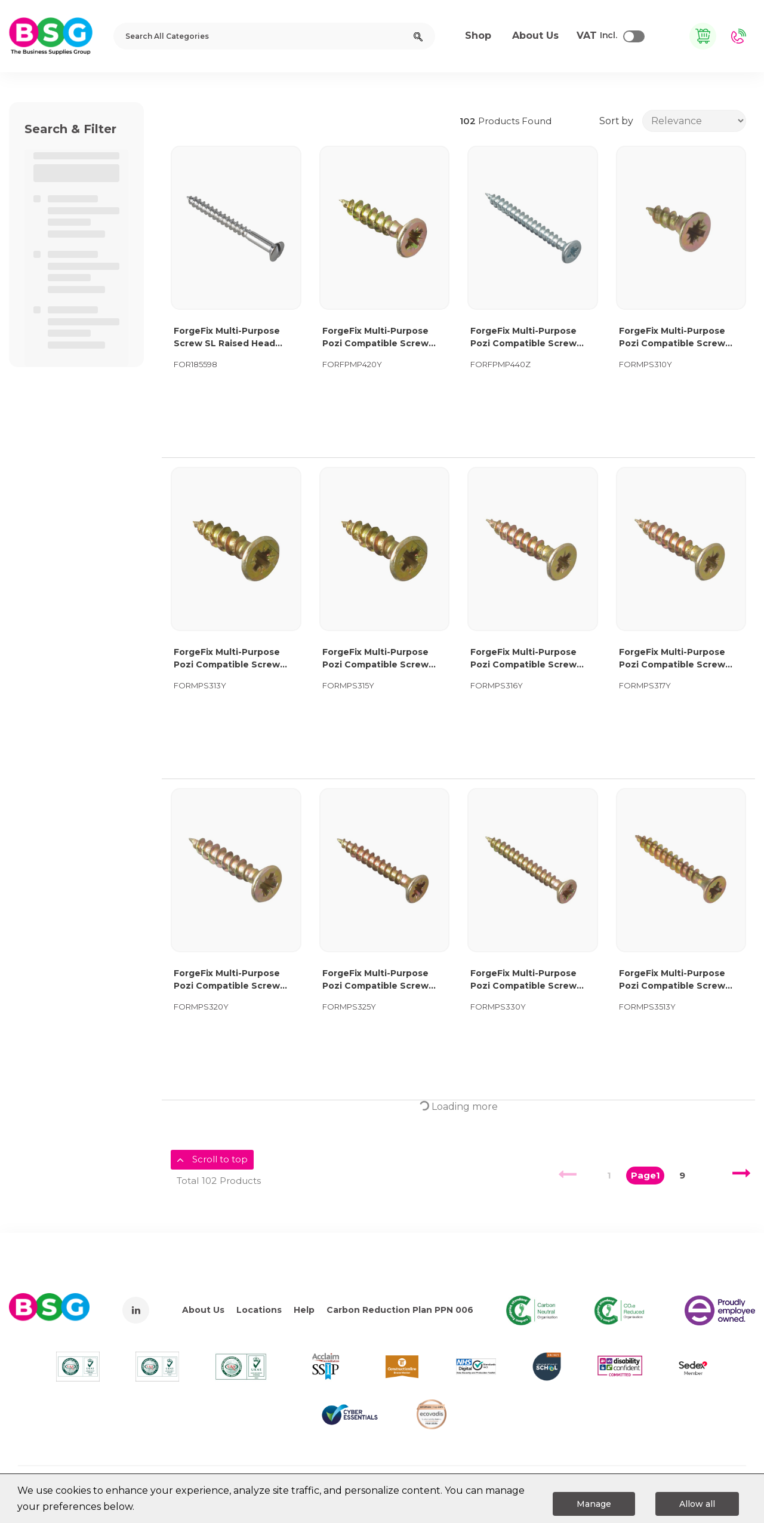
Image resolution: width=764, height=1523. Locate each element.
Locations (259, 1309)
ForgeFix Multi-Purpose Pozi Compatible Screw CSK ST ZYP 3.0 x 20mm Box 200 (227, 980)
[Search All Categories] (274, 36)
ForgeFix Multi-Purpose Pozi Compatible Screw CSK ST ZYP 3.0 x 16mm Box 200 (523, 659)
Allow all (697, 1504)
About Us (203, 1309)
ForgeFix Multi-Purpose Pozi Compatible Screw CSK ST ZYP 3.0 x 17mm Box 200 (672, 659)
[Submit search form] (418, 36)
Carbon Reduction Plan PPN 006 (399, 1309)
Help (304, 1309)
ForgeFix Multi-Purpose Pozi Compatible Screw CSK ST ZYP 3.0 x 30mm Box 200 (524, 980)
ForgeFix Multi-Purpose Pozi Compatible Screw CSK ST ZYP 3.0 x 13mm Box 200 (227, 659)
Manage (594, 1504)
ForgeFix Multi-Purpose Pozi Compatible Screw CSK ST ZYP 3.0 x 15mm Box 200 (375, 659)
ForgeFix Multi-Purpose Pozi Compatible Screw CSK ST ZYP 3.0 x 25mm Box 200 (375, 980)
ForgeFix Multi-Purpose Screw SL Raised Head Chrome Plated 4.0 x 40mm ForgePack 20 (227, 337)
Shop (478, 35)
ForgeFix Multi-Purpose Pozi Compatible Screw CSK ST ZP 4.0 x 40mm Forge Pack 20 (523, 337)
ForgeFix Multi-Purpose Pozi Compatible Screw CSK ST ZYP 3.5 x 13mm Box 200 (681, 980)
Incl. (597, 35)
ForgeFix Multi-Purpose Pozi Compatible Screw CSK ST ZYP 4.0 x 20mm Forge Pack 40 (376, 337)
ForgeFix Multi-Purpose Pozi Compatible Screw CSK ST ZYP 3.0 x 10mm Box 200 (672, 337)
